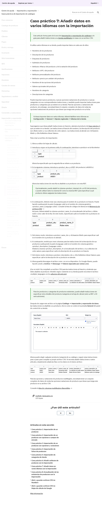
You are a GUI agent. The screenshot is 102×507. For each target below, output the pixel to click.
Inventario (5, 53)
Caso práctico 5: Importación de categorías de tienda (14, 173)
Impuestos (5, 74)
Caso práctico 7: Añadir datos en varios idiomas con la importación (14, 194)
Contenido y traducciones (11, 113)
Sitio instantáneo (8, 58)
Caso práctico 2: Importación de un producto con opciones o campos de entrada (45, 437)
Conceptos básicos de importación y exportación (13, 124)
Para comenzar (7, 20)
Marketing (5, 91)
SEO (3, 64)
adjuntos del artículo (58, 274)
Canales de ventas (8, 85)
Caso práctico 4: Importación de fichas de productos (14, 164)
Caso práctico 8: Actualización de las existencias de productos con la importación (14, 206)
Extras (4, 247)
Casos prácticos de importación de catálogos (18, 14)
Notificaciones (7, 69)
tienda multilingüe (65, 38)
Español (94, 3)
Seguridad (5, 102)
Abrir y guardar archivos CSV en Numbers (13, 217)
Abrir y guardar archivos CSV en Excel (13, 237)
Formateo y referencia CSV (13, 132)
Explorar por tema (25, 3)
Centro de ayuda (8, 10)
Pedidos (5, 31)
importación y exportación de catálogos (76, 35)
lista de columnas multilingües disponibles (54, 388)
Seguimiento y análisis (10, 96)
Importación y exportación (27, 10)
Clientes (5, 36)
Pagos (4, 42)
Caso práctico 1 (94, 126)
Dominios (5, 80)
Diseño (4, 107)
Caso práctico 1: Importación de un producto (44, 430)
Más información (36, 493)
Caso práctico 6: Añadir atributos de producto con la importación (14, 183)
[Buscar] (98, 12)
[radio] (60, 413)
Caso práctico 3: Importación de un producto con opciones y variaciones (14, 153)
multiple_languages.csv (44, 396)
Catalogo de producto (10, 25)
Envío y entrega (7, 47)
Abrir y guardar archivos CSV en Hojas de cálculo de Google (14, 227)
